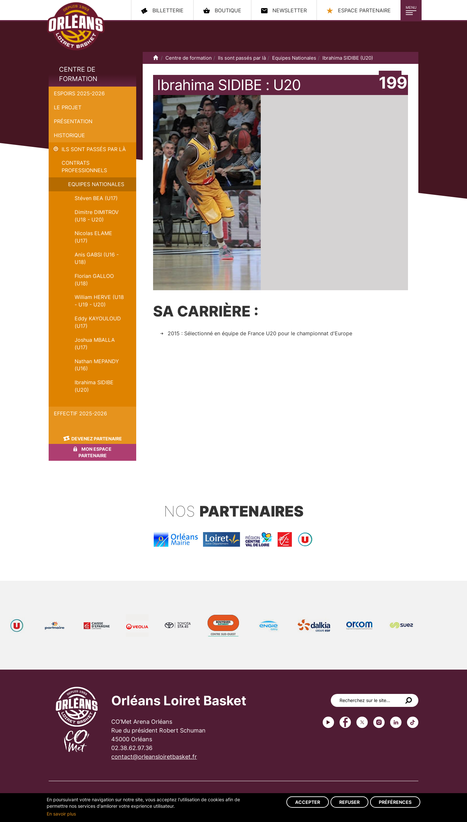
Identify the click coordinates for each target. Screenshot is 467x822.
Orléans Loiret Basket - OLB (75, 26)
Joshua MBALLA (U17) (95, 344)
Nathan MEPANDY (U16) (97, 365)
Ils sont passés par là (94, 149)
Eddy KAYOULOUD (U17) (98, 322)
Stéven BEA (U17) (96, 198)
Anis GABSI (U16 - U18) (97, 258)
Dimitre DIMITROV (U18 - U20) (97, 216)
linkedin (395, 722)
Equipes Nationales (96, 184)
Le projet (67, 107)
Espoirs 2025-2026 (79, 93)
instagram (379, 722)
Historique (69, 135)
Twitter (362, 722)
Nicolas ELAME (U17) (93, 237)
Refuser (349, 802)
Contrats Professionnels (84, 166)
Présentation (73, 121)
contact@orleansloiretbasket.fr (154, 756)
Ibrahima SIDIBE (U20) (94, 386)
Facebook (345, 722)
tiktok (412, 722)
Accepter (307, 802)
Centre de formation (78, 74)
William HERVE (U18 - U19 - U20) (99, 301)
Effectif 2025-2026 (80, 413)
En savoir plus (61, 813)
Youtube (328, 722)
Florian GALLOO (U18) (94, 280)
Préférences (395, 802)
